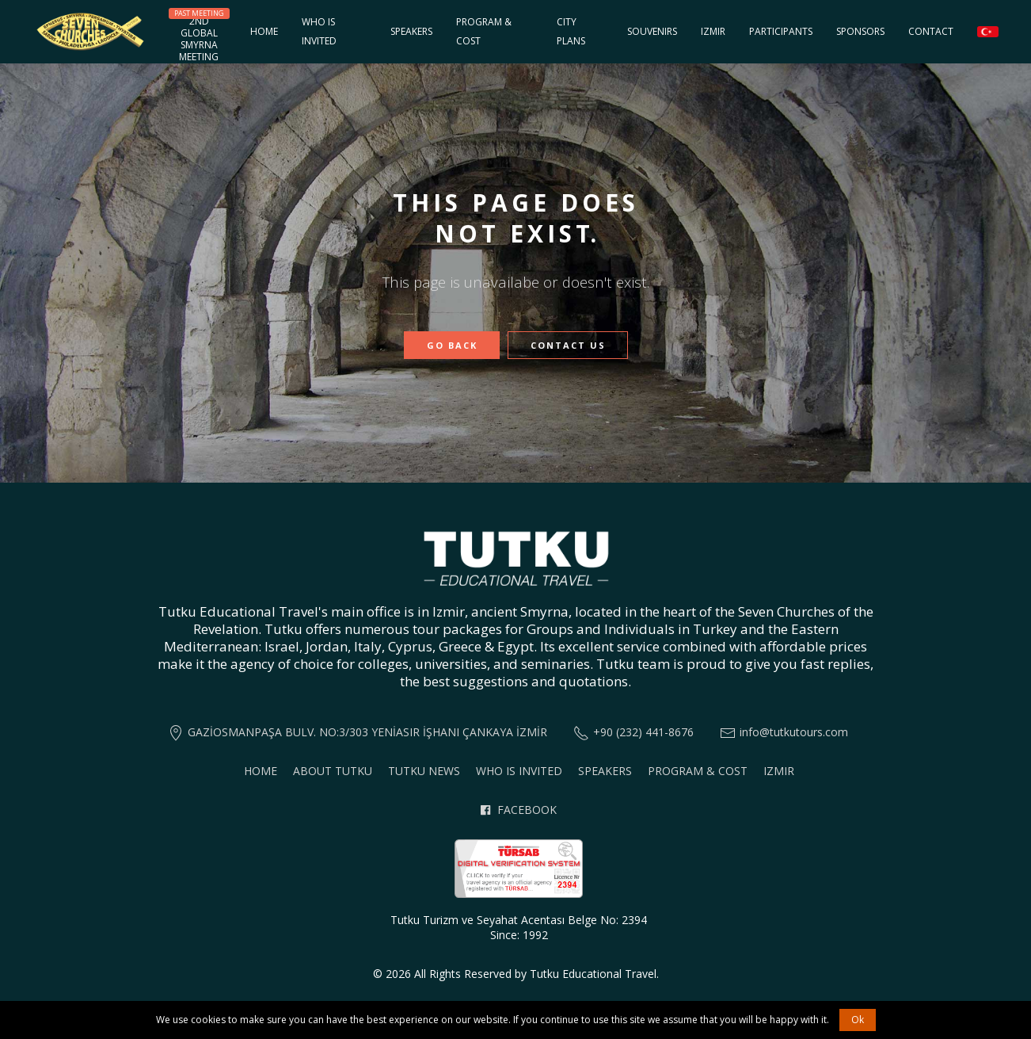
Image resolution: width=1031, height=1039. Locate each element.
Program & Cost (484, 31)
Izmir (713, 31)
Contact (930, 31)
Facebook (518, 809)
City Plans (571, 31)
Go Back (452, 345)
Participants (780, 31)
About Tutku (332, 770)
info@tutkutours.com (794, 731)
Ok (857, 1019)
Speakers (411, 31)
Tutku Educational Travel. (594, 973)
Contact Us (568, 345)
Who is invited (319, 31)
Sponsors (860, 31)
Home (264, 31)
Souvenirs (652, 31)
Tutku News (424, 770)
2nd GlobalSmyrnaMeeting (199, 35)
